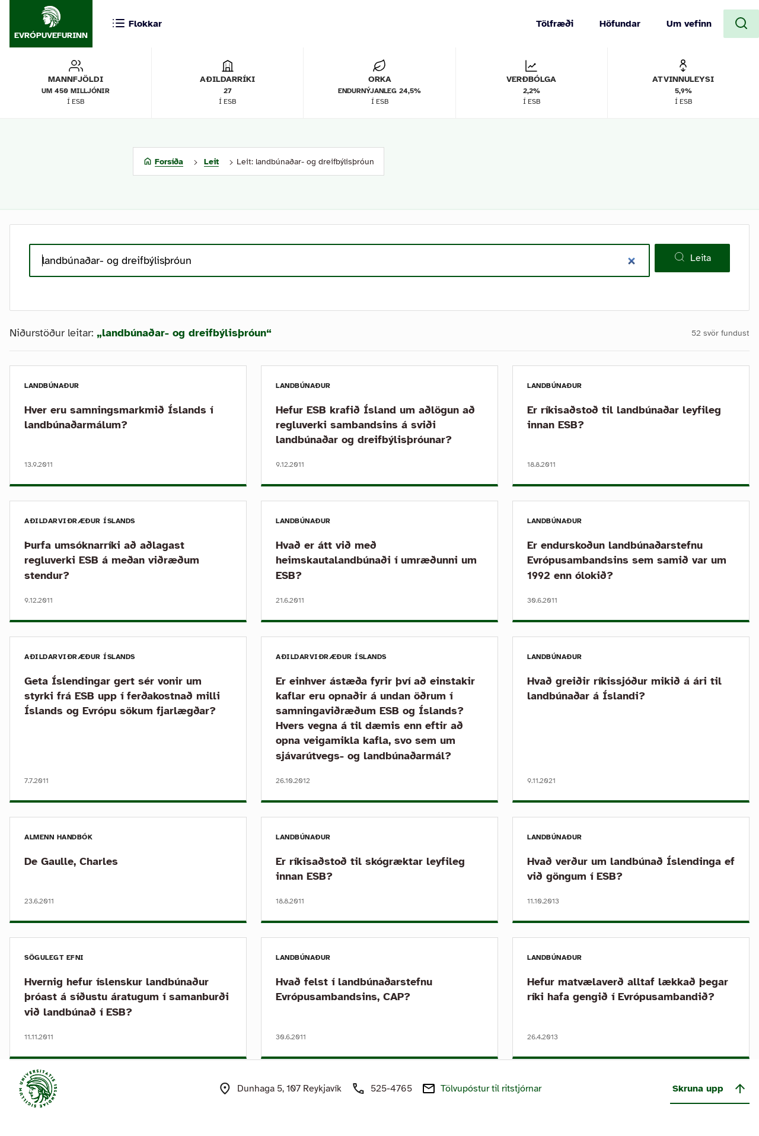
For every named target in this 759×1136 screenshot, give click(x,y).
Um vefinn (689, 24)
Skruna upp (709, 1088)
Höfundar (619, 24)
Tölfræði (554, 24)
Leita (692, 257)
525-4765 (391, 1088)
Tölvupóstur (491, 1088)
